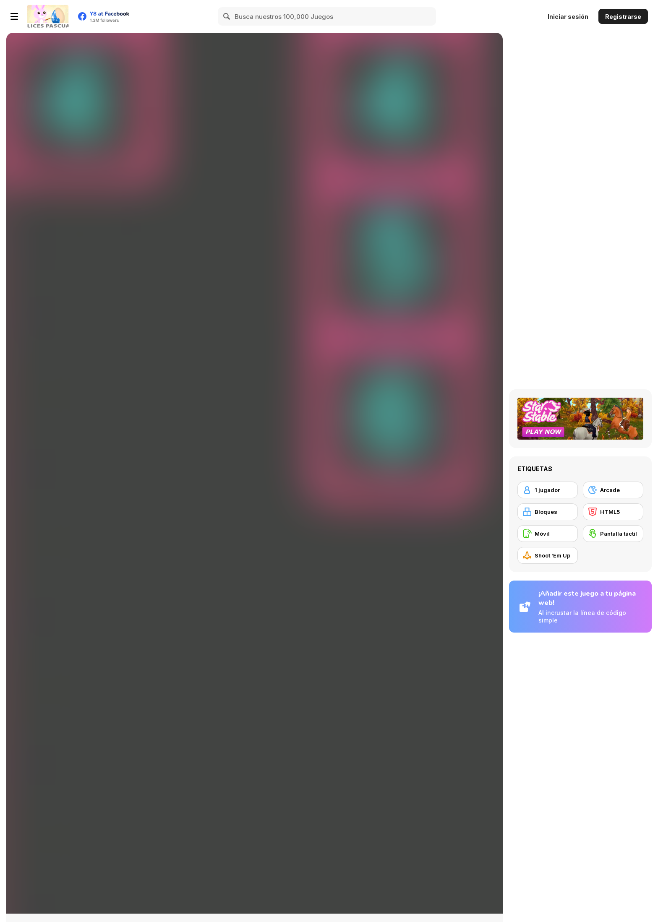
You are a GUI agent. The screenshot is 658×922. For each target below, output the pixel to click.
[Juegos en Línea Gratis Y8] (48, 16)
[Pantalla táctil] (613, 533)
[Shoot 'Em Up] (547, 555)
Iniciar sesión (568, 16)
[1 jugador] (547, 490)
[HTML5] (613, 511)
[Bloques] (547, 511)
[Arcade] (613, 490)
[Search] (227, 16)
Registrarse (623, 16)
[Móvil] (547, 533)
